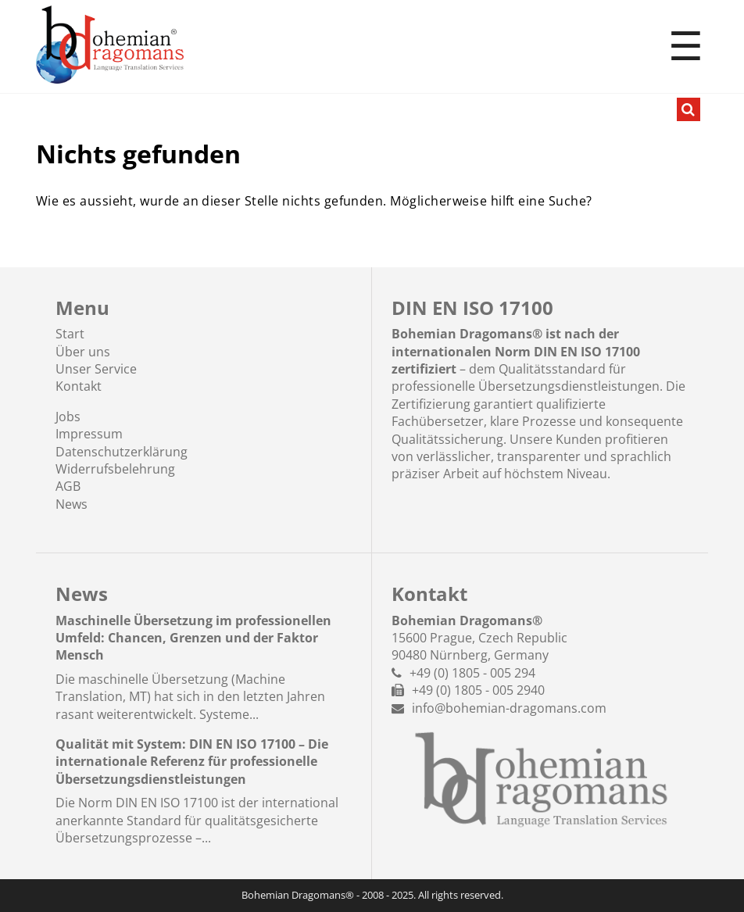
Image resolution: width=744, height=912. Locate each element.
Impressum (89, 433)
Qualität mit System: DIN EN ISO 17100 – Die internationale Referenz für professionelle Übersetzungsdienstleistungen (191, 761)
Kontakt (78, 386)
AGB (67, 486)
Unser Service (96, 368)
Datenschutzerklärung (121, 451)
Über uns (82, 351)
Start (69, 333)
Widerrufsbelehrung (115, 468)
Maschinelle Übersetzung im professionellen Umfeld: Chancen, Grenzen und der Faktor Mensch (193, 638)
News (71, 504)
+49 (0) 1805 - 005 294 (472, 672)
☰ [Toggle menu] (685, 47)
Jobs (67, 416)
